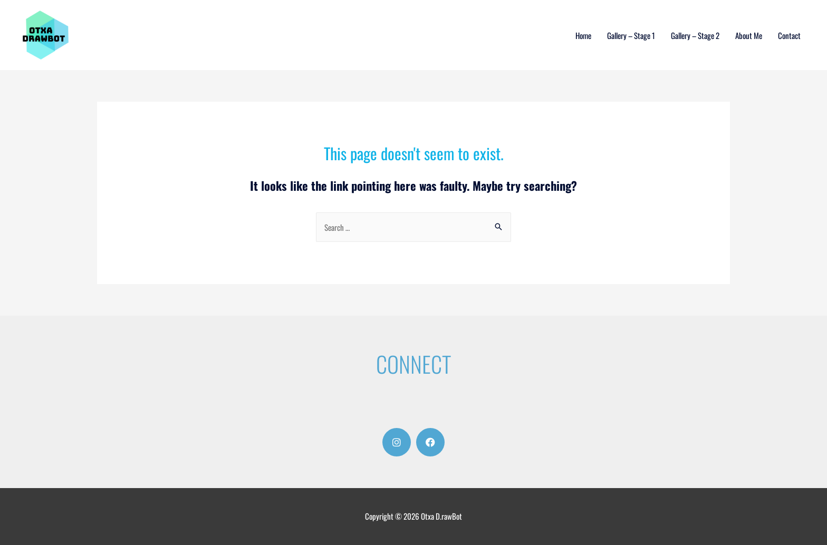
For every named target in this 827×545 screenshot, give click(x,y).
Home (583, 35)
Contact (789, 35)
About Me (748, 35)
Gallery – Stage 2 (695, 35)
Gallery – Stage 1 (631, 35)
